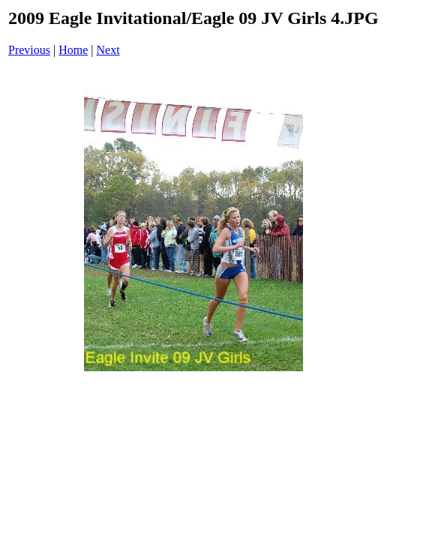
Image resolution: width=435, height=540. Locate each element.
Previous (29, 50)
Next (108, 50)
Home (73, 50)
